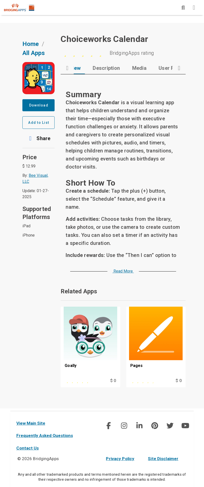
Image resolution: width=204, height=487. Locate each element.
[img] (183, 8)
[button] (38, 140)
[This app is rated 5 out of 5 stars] (82, 383)
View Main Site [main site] (30, 423)
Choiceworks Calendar (104, 41)
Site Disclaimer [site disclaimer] (163, 458)
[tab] (90, 71)
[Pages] (156, 344)
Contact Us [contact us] (27, 448)
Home (30, 46)
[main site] (23, 7)
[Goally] (90, 344)
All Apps (33, 55)
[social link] (108, 426)
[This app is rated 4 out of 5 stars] (147, 383)
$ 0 (113, 383)
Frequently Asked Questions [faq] (44, 435)
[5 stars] (123, 55)
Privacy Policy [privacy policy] (120, 458)
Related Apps (79, 293)
